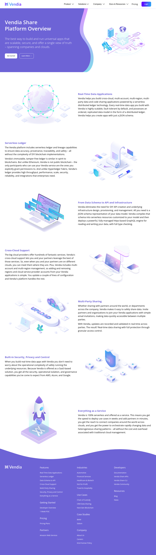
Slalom (79, 523)
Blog (116, 496)
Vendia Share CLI (120, 480)
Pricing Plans (45, 523)
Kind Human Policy (84, 543)
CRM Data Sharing (84, 504)
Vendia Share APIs (121, 476)
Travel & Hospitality (84, 488)
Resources (119, 490)
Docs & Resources (118, 4)
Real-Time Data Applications (51, 473)
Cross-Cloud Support (48, 484)
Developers (120, 467)
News (116, 500)
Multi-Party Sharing (47, 488)
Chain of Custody (83, 500)
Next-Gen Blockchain (85, 508)
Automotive (81, 473)
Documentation (120, 473)
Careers (80, 539)
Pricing (135, 4)
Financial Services (84, 476)
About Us (80, 535)
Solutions (83, 4)
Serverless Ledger (47, 476)
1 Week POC (44, 511)
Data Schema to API (47, 480)
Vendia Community (121, 484)
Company (99, 4)
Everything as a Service (49, 496)
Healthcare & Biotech (85, 480)
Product (69, 4)
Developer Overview (48, 508)
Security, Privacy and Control (51, 492)
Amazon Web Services (48, 535)
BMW (79, 519)
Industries (82, 467)
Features (44, 467)
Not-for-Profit (82, 484)
